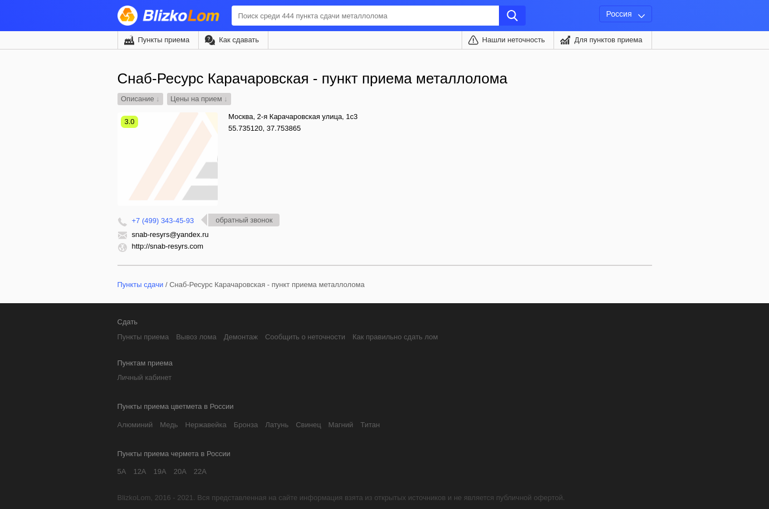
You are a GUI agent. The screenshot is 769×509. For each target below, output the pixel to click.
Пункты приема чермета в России (174, 453)
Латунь (276, 425)
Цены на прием (196, 99)
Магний (341, 425)
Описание (137, 99)
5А (121, 471)
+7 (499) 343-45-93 (163, 220)
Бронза (246, 425)
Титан (370, 425)
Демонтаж (241, 337)
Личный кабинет (144, 377)
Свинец (308, 425)
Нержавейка (206, 425)
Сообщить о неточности (305, 337)
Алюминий (135, 425)
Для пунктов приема (608, 40)
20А (180, 471)
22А (200, 471)
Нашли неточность (513, 40)
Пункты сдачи (140, 284)
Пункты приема (164, 40)
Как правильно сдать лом (395, 337)
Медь (169, 425)
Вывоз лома (196, 337)
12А (139, 471)
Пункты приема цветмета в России (175, 406)
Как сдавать (239, 40)
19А (160, 471)
